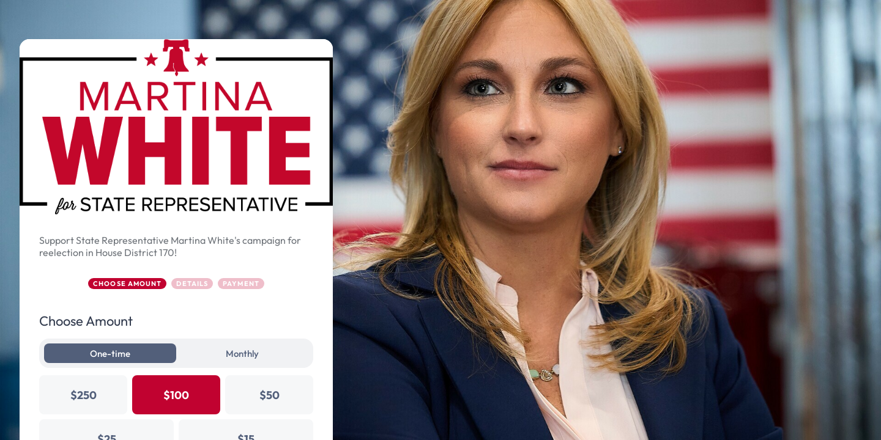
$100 (176, 395)
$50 (269, 395)
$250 (83, 395)
